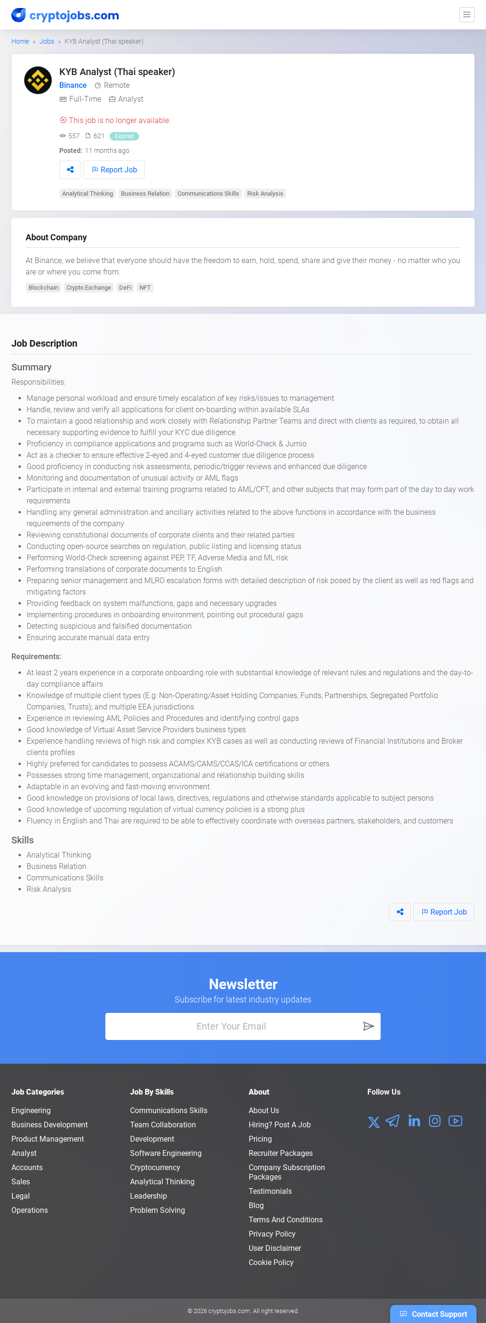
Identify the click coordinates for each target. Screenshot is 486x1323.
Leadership (148, 1195)
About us (264, 1110)
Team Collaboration (163, 1124)
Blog (256, 1205)
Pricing (260, 1138)
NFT (145, 287)
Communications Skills (208, 193)
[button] (70, 170)
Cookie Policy (271, 1262)
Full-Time (85, 99)
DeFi (125, 287)
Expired (124, 136)
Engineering (31, 1110)
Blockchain (43, 287)
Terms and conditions (286, 1219)
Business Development (49, 1124)
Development (152, 1138)
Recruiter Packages (281, 1153)
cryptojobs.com (229, 1310)
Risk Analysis (265, 193)
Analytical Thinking (87, 193)
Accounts (27, 1167)
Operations (29, 1210)
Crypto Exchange (88, 287)
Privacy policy (272, 1233)
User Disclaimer (275, 1248)
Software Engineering (166, 1153)
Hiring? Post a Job (280, 1124)
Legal (20, 1195)
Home (20, 41)
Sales (20, 1181)
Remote (117, 85)
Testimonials (270, 1191)
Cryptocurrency (155, 1167)
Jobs (46, 41)
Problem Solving (157, 1210)
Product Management (47, 1138)
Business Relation (145, 193)
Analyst (130, 99)
